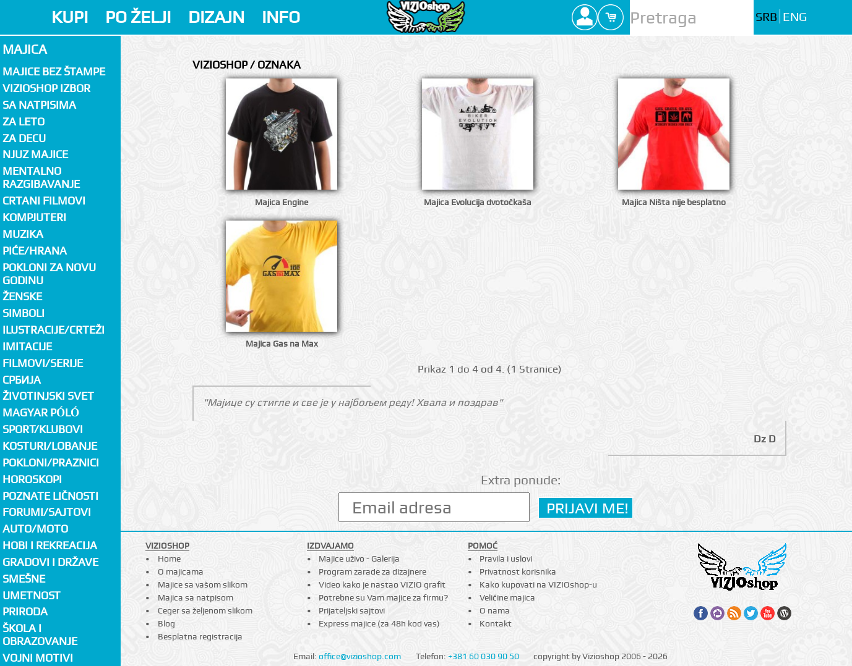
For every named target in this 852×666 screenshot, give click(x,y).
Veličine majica (507, 597)
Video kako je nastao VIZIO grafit (382, 584)
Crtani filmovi (43, 200)
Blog (166, 623)
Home (169, 558)
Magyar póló (40, 412)
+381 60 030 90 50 (483, 656)
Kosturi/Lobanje (49, 445)
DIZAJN (216, 17)
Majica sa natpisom (195, 597)
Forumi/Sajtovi (46, 511)
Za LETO (23, 121)
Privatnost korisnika (518, 571)
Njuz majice (35, 154)
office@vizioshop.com (360, 656)
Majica (24, 49)
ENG (795, 17)
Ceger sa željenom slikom (205, 610)
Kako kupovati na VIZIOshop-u (538, 584)
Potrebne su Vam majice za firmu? (383, 597)
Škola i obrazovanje (39, 634)
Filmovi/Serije (42, 362)
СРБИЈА (21, 379)
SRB (766, 17)
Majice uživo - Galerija (359, 558)
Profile (585, 17)
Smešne (23, 578)
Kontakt (496, 623)
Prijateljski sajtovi (352, 610)
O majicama (181, 571)
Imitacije (27, 346)
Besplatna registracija (200, 636)
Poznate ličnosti (50, 495)
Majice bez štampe (53, 71)
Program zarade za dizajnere (372, 571)
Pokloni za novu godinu (49, 274)
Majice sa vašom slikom (202, 584)
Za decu (24, 138)
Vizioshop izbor (46, 88)
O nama (495, 610)
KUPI (69, 17)
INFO (281, 17)
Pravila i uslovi (506, 558)
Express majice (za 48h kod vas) (379, 623)
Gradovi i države (50, 561)
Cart (611, 17)
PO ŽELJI (138, 17)
